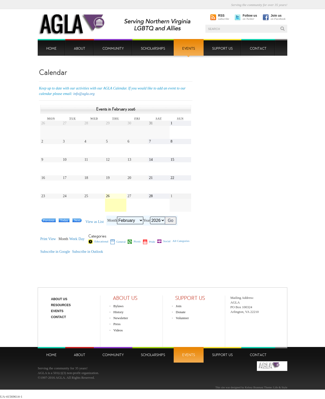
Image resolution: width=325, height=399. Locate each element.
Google (55, 252)
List (95, 222)
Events (57, 311)
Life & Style (280, 387)
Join (178, 306)
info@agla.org (84, 94)
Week (73, 239)
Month (112, 220)
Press (116, 324)
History (118, 312)
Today (64, 220)
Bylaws (118, 306)
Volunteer (182, 318)
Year (146, 220)
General (118, 242)
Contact (58, 317)
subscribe (223, 17)
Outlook (87, 252)
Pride (149, 242)
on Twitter (250, 17)
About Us (59, 299)
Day (81, 239)
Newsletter (120, 318)
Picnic (134, 242)
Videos (118, 330)
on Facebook (278, 17)
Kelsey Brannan (254, 387)
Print (48, 239)
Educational (98, 242)
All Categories (181, 241)
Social (164, 241)
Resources (61, 305)
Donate (181, 312)
